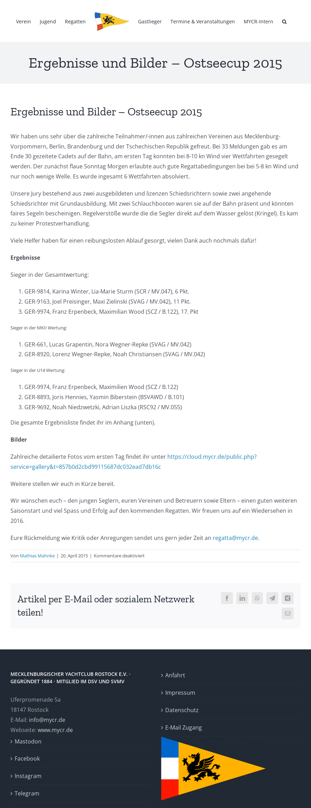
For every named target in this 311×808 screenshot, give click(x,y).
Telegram (27, 793)
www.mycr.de (55, 730)
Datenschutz (182, 710)
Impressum (180, 692)
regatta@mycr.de (235, 538)
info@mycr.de (47, 720)
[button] (284, 21)
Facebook (27, 758)
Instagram (28, 776)
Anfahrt (175, 675)
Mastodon (28, 741)
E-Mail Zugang (183, 727)
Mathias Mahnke (37, 555)
